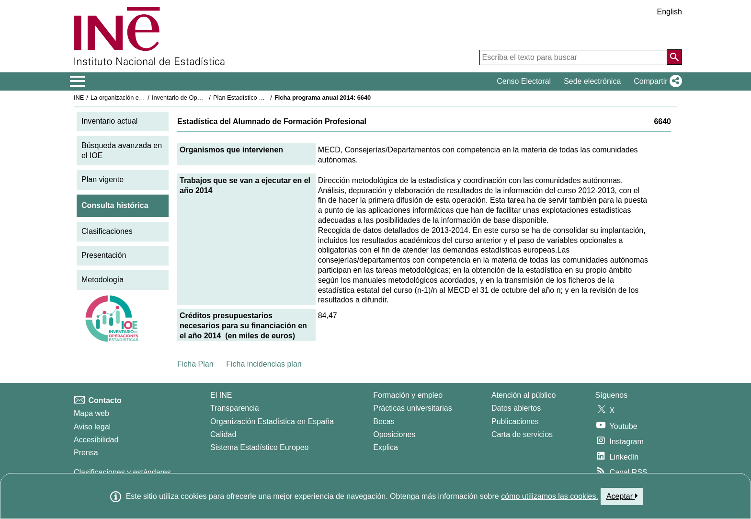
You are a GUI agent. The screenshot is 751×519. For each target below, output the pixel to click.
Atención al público (523, 395)
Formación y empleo (408, 395)
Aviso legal (92, 427)
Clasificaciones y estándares (122, 472)
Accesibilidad (96, 440)
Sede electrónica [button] (592, 81)
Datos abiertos (516, 408)
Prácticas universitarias (412, 408)
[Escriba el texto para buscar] (573, 57)
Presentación (103, 255)
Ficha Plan (195, 364)
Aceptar (621, 496)
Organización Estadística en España (272, 421)
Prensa (86, 453)
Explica (385, 447)
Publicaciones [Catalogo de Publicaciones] (515, 421)
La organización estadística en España (143, 97)
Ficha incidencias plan (263, 364)
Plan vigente (102, 179)
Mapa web (91, 413)
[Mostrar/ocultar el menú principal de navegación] (78, 81)
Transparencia (234, 408)
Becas (383, 421)
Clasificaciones (107, 231)
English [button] (669, 12)
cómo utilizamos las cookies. (549, 496)
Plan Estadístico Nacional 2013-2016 (263, 97)
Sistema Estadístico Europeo (259, 447)
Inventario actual (109, 121)
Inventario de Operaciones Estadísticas (205, 97)
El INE (221, 395)
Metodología (102, 280)
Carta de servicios (522, 434)
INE (79, 97)
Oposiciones (394, 434)
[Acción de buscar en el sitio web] (674, 57)
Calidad (223, 434)
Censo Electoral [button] (524, 81)
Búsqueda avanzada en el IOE (121, 150)
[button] (656, 81)
